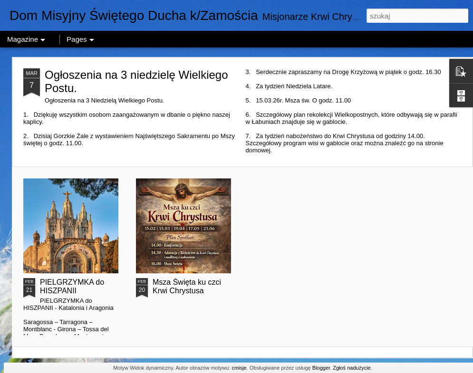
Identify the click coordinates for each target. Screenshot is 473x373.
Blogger (321, 368)
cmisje (239, 368)
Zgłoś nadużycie (352, 368)
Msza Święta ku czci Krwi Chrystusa (187, 286)
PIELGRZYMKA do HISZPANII (72, 286)
